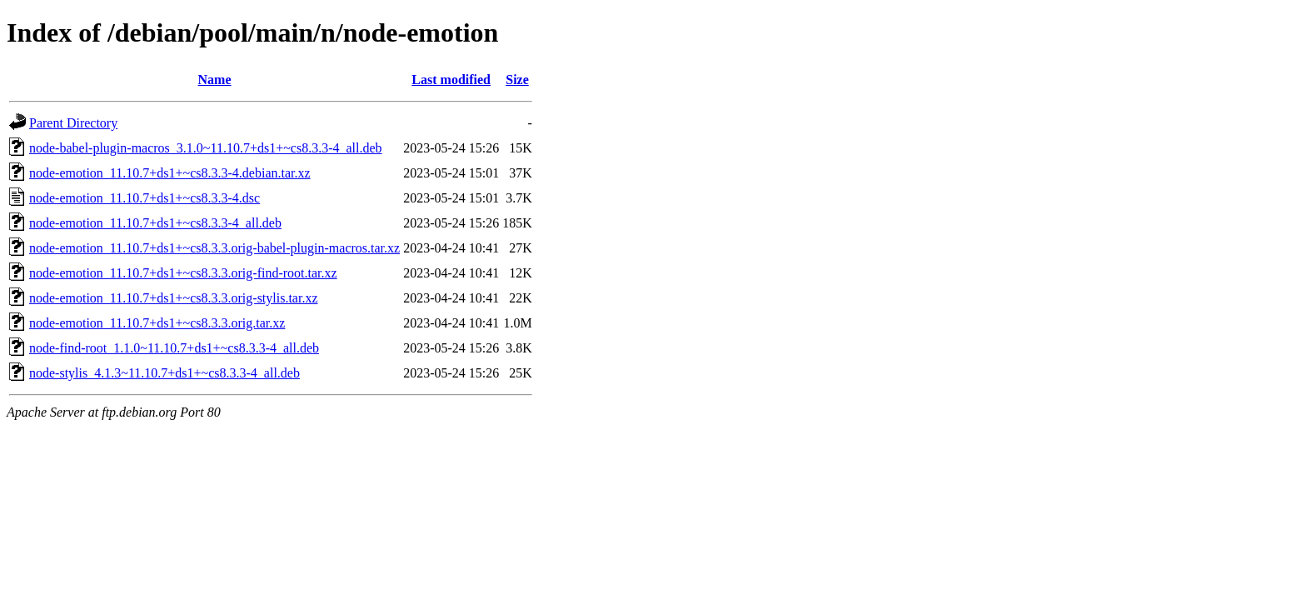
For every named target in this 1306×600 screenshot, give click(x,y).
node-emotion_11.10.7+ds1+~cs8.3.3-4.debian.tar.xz (170, 173)
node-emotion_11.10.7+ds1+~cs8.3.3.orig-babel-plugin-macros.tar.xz (214, 248)
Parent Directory (73, 123)
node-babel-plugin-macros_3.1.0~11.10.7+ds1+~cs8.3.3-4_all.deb (205, 148)
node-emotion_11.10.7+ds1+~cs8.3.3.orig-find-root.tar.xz (183, 273)
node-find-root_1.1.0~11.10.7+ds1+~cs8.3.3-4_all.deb (174, 348)
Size (517, 79)
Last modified (451, 79)
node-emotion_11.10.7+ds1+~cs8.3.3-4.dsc (144, 198)
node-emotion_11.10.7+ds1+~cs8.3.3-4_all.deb (155, 223)
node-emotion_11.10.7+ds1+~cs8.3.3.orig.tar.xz (157, 323)
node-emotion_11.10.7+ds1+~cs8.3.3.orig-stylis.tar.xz (173, 298)
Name (215, 79)
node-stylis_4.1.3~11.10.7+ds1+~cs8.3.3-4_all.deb (164, 373)
